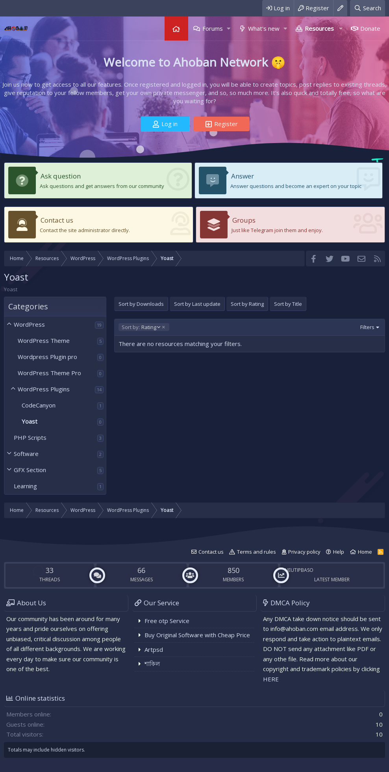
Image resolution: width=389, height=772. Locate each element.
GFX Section (30, 470)
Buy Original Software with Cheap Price (197, 635)
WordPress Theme (44, 340)
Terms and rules (256, 551)
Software (26, 454)
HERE (271, 679)
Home (176, 29)
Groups (244, 220)
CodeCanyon (39, 405)
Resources (319, 28)
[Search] (367, 8)
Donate (370, 28)
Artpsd (153, 649)
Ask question (61, 175)
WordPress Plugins (44, 389)
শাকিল (152, 664)
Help (338, 551)
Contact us (57, 220)
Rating (140, 327)
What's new (264, 28)
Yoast (29, 421)
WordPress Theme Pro (49, 373)
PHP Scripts (30, 437)
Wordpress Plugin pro (47, 357)
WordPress (29, 324)
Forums (212, 28)
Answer (242, 175)
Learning (25, 486)
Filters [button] (367, 327)
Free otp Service (166, 621)
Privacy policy (304, 551)
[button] (229, 29)
